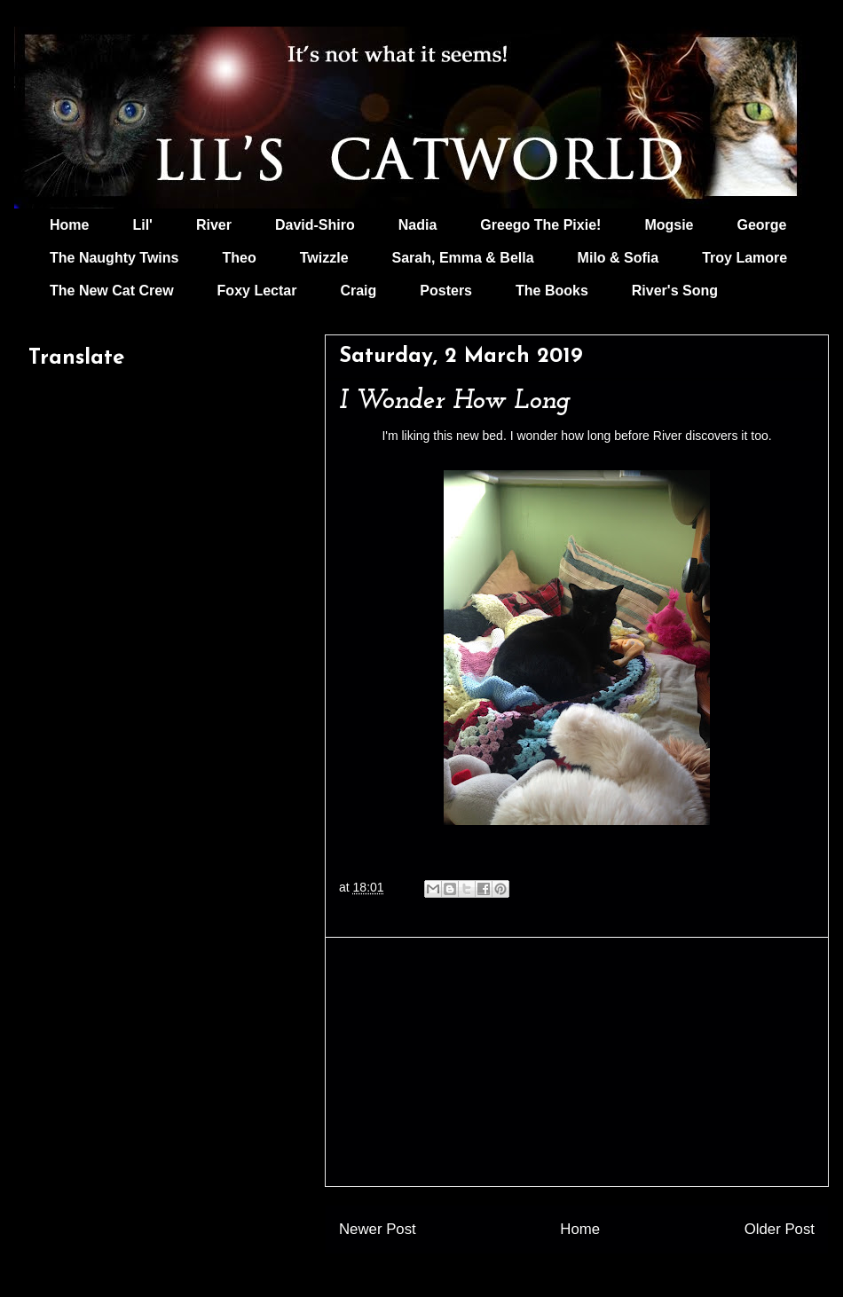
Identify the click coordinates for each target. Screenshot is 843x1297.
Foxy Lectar (257, 290)
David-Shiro (315, 224)
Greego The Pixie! (540, 224)
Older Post (780, 1229)
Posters (446, 290)
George (762, 224)
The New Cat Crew (112, 290)
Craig (358, 290)
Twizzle (324, 257)
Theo (239, 257)
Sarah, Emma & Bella (463, 257)
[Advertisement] (577, 1062)
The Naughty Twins (114, 257)
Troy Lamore (744, 257)
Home (69, 224)
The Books (552, 290)
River (214, 224)
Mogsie (668, 224)
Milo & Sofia (618, 257)
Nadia (417, 224)
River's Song (675, 290)
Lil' (142, 224)
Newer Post (377, 1229)
